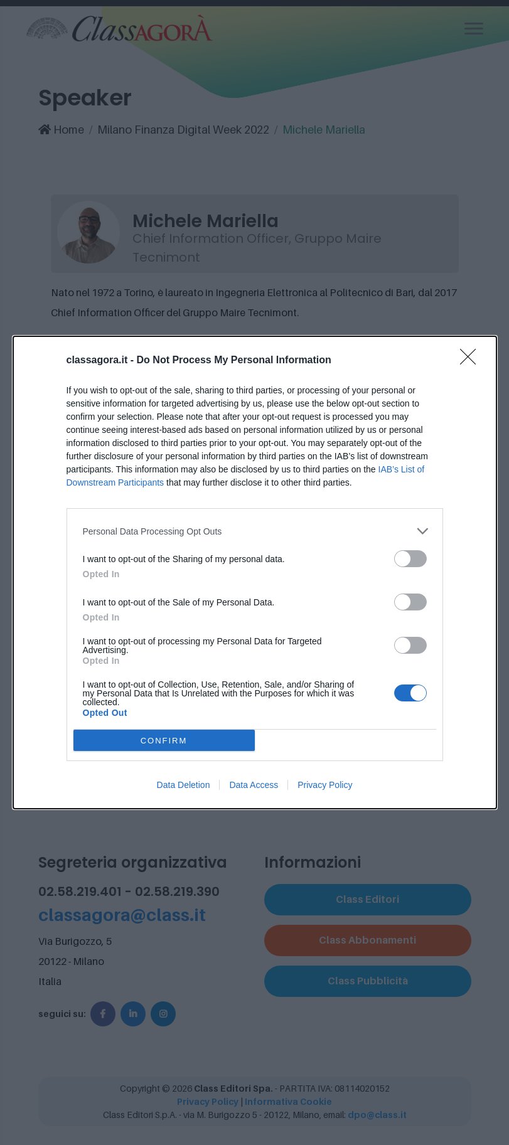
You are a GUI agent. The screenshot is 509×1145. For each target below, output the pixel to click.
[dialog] (254, 572)
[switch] (410, 558)
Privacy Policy (324, 785)
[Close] (472, 361)
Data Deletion (183, 785)
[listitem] (255, 531)
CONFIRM (164, 740)
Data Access (253, 785)
